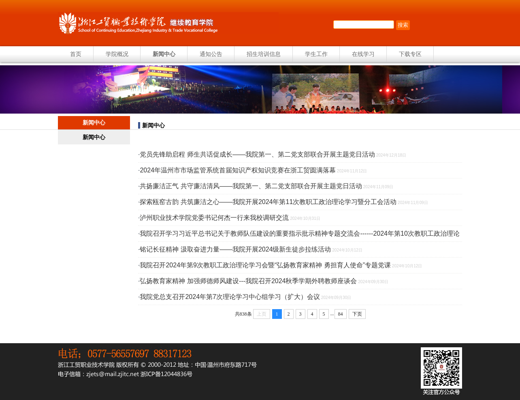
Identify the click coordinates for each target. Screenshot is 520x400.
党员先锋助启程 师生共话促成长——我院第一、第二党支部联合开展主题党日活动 (257, 154)
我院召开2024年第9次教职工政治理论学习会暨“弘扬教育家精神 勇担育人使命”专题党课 (265, 265)
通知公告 (211, 54)
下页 (357, 314)
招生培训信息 (264, 54)
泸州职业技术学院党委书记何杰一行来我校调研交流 (214, 217)
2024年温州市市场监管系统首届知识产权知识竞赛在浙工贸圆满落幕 (238, 170)
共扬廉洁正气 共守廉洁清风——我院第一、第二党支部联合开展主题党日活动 (251, 186)
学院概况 (117, 54)
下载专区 (410, 54)
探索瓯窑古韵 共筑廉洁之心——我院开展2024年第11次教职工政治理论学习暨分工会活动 (268, 201)
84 (340, 314)
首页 (75, 54)
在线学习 (363, 54)
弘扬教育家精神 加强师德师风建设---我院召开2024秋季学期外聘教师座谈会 (248, 280)
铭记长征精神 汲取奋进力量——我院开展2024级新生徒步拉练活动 (235, 249)
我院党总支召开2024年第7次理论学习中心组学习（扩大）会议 (230, 296)
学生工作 (316, 54)
